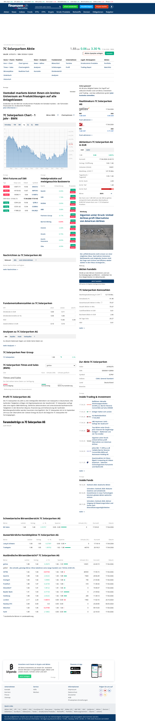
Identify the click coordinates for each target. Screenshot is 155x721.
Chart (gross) (23, 63)
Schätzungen (56, 67)
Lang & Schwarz (9, 543)
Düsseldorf (7, 588)
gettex (5, 564)
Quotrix (6, 576)
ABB (42, 209)
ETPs (44, 12)
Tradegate (7, 547)
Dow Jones (48, 709)
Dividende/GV (57, 71)
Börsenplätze (8, 71)
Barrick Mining (46, 222)
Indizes (22, 12)
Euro (47, 1)
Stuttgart (6, 580)
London (6, 600)
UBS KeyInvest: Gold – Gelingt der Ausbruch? (100, 422)
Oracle (43, 234)
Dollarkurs (8, 711)
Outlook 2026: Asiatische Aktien (98, 485)
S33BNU (35, 207)
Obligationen (98, 12)
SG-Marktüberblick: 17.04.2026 (99, 416)
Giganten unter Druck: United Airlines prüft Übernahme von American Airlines (101, 440)
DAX (36, 1)
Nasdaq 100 (58, 709)
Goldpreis (90, 709)
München (6, 608)
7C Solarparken (8, 357)
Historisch (7, 79)
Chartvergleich (24, 67)
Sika (42, 246)
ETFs (37, 12)
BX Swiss (6, 527)
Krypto (51, 12)
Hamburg (6, 596)
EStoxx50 (60, 1)
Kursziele (37, 71)
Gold (72, 1)
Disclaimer (72, 695)
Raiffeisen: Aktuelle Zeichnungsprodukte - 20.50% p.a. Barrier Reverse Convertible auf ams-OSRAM (102, 404)
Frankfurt (6, 584)
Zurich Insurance (44, 240)
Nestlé (43, 191)
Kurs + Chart (8, 63)
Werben (36, 692)
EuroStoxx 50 (38, 709)
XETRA (5, 572)
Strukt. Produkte (63, 12)
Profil (68, 67)
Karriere (7, 692)
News (14, 12)
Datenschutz (72, 692)
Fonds (30, 12)
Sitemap (7, 697)
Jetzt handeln (97, 281)
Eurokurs (17, 711)
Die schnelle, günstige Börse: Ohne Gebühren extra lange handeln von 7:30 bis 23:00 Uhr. (39, 568)
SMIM (24, 709)
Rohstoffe (77, 12)
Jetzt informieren (10, 108)
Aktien (6, 12)
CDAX (98, 378)
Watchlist (107, 67)
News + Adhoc (39, 63)
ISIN (19, 54)
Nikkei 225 (68, 709)
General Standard (107, 378)
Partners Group (46, 216)
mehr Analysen (9, 346)
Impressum (72, 689)
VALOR (5, 54)
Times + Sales (8, 67)
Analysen (37, 67)
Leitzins (99, 711)
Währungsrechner (80, 711)
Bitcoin (83, 1)
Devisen (86, 12)
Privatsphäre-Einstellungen (78, 700)
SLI (19, 709)
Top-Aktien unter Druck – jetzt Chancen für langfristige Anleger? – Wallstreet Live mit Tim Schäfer (102, 430)
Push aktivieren (85, 120)
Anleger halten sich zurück (102, 411)
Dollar (95, 1)
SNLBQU (35, 210)
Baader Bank (7, 592)
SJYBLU (35, 203)
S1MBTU (35, 195)
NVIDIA (43, 203)
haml (5, 611)
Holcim (43, 228)
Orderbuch (8, 75)
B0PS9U (35, 191)
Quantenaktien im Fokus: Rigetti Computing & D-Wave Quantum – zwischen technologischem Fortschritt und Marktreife (102, 462)
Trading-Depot (86, 67)
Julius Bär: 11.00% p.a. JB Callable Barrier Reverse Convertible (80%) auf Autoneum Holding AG (101, 451)
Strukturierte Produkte (89, 63)
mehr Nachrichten (10, 269)
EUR (82, 150)
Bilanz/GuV (56, 63)
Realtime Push (24, 71)
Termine (69, 63)
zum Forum (7, 426)
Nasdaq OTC (7, 604)
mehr (88, 150)
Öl (106, 1)
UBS (42, 197)
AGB (69, 697)
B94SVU (35, 187)
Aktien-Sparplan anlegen (94, 53)
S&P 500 (77, 709)
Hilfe (35, 689)
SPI (15, 1)
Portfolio (107, 63)
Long (73, 190)
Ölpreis (91, 711)
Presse (7, 695)
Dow (25, 1)
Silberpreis (26, 711)
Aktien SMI (8, 709)
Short (73, 192)
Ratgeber (109, 12)
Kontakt (7, 689)
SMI (5, 1)
